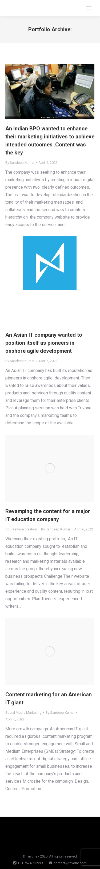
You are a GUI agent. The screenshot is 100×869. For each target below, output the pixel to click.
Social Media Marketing (23, 713)
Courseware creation (21, 529)
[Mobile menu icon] (88, 8)
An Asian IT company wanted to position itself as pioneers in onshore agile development (43, 343)
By (19, 163)
